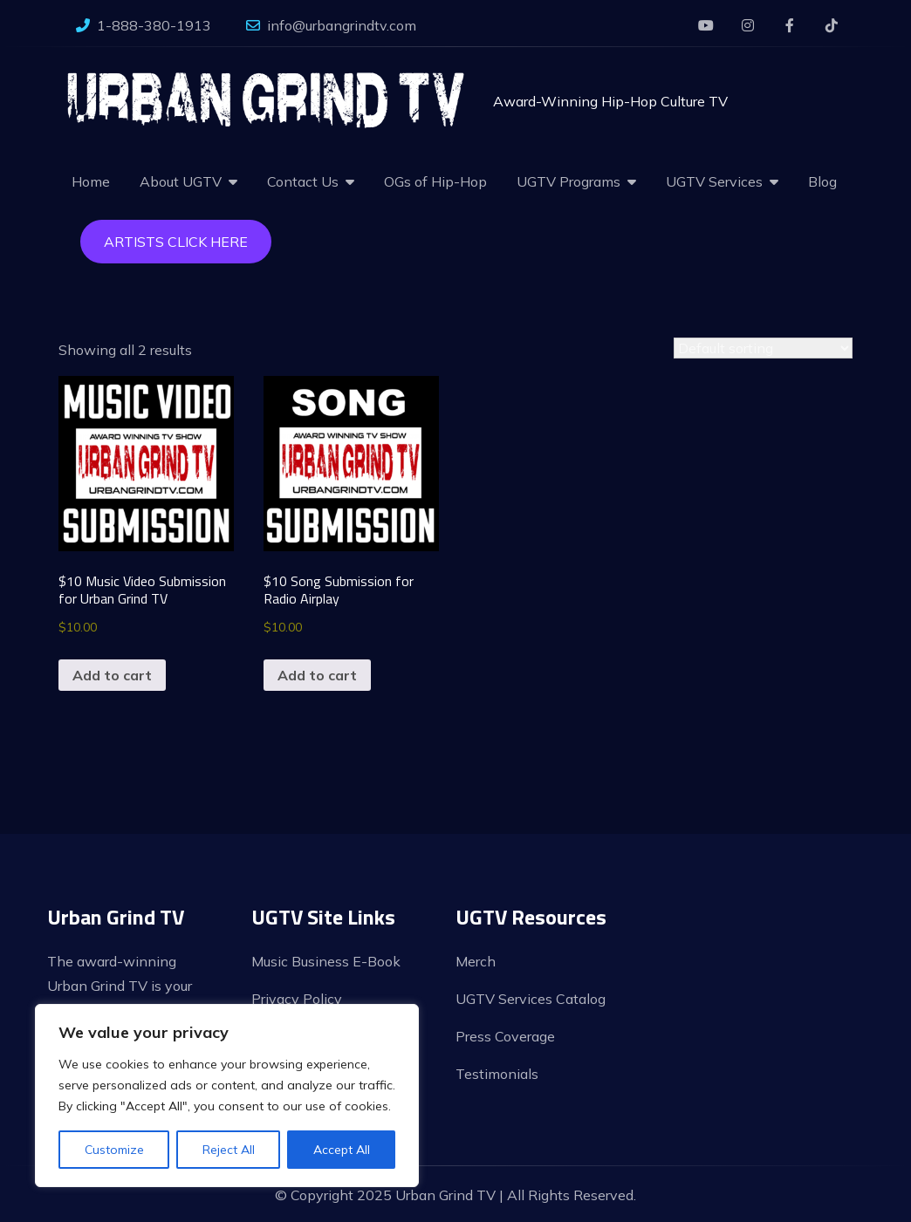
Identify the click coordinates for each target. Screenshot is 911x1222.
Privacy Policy (296, 998)
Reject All (228, 1149)
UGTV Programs (568, 181)
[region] (227, 1095)
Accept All (341, 1149)
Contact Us (303, 181)
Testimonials (497, 1073)
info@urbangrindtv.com (331, 25)
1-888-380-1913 (143, 25)
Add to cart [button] (112, 675)
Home (91, 181)
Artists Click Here (176, 241)
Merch (476, 961)
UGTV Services (714, 181)
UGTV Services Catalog (531, 998)
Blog (822, 181)
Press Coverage (505, 1036)
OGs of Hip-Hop (435, 181)
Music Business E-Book (326, 961)
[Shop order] (763, 348)
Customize (114, 1149)
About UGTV (181, 181)
